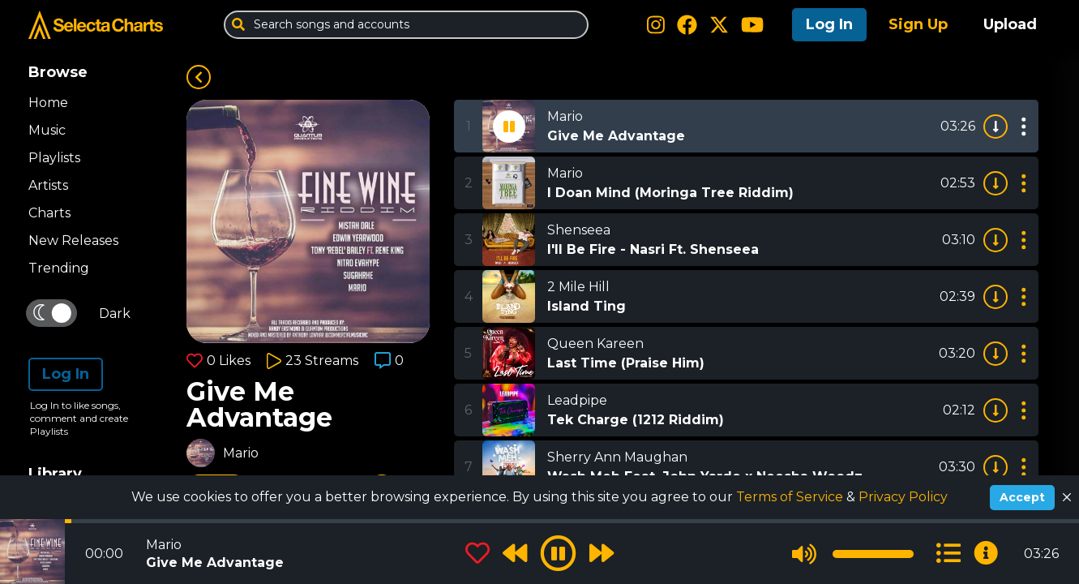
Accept (1022, 497)
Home (48, 102)
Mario (241, 453)
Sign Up (918, 24)
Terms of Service (791, 497)
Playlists (54, 157)
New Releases (73, 240)
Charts (49, 213)
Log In (829, 24)
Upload (1010, 24)
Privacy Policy (903, 497)
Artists (48, 185)
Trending (58, 268)
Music (47, 130)
